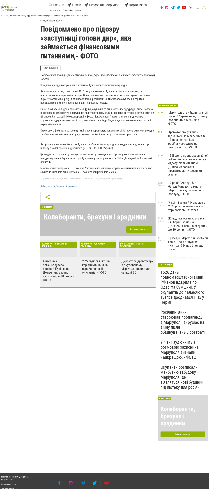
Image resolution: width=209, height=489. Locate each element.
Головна (4, 16)
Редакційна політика (72, 10)
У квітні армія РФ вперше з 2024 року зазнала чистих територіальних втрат (186, 206)
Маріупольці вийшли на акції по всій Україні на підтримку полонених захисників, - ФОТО (188, 118)
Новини (56, 5)
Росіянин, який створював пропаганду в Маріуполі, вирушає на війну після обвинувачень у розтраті (183, 322)
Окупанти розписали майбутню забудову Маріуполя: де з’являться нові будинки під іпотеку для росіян (182, 377)
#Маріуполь (46, 186)
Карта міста (136, 5)
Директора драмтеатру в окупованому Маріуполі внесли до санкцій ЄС (137, 266)
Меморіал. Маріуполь (103, 5)
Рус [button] (190, 7)
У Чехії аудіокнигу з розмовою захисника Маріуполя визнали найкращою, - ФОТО (180, 350)
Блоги (74, 5)
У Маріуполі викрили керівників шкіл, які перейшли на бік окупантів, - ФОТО (96, 266)
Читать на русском (50, 68)
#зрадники (71, 186)
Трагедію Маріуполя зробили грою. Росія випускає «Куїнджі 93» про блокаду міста (188, 243)
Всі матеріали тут (139, 229)
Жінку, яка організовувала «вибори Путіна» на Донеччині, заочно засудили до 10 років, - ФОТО (58, 270)
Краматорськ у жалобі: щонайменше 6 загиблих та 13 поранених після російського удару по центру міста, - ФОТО (187, 139)
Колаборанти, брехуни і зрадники (95, 216)
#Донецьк (59, 186)
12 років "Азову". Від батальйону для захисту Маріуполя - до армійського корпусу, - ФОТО (187, 188)
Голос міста (54, 10)
